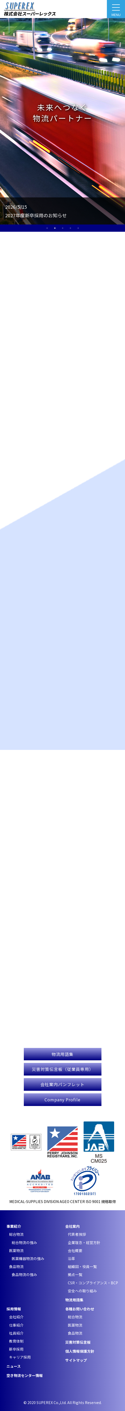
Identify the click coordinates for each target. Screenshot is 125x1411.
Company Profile (62, 1099)
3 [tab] (62, 228)
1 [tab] (47, 228)
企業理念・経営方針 (84, 1242)
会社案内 (72, 1226)
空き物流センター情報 (24, 1375)
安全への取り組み (82, 1290)
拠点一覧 (75, 1274)
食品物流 (16, 1266)
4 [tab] (70, 228)
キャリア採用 (20, 1357)
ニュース (13, 1366)
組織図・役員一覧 (82, 1266)
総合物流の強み (24, 1242)
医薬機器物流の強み (28, 1258)
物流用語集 (62, 1054)
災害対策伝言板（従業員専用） (62, 1069)
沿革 (71, 1258)
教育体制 (16, 1341)
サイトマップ (76, 1360)
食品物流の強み (24, 1274)
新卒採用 (16, 1349)
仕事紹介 (16, 1325)
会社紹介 (16, 1316)
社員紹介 (16, 1333)
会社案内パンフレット (62, 1084)
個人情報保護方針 (79, 1351)
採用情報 (13, 1308)
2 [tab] (54, 228)
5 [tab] (78, 228)
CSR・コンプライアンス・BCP (93, 1282)
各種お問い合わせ (79, 1308)
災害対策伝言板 (78, 1342)
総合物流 (16, 1234)
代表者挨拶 (77, 1234)
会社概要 (75, 1250)
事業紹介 (13, 1226)
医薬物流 (16, 1250)
